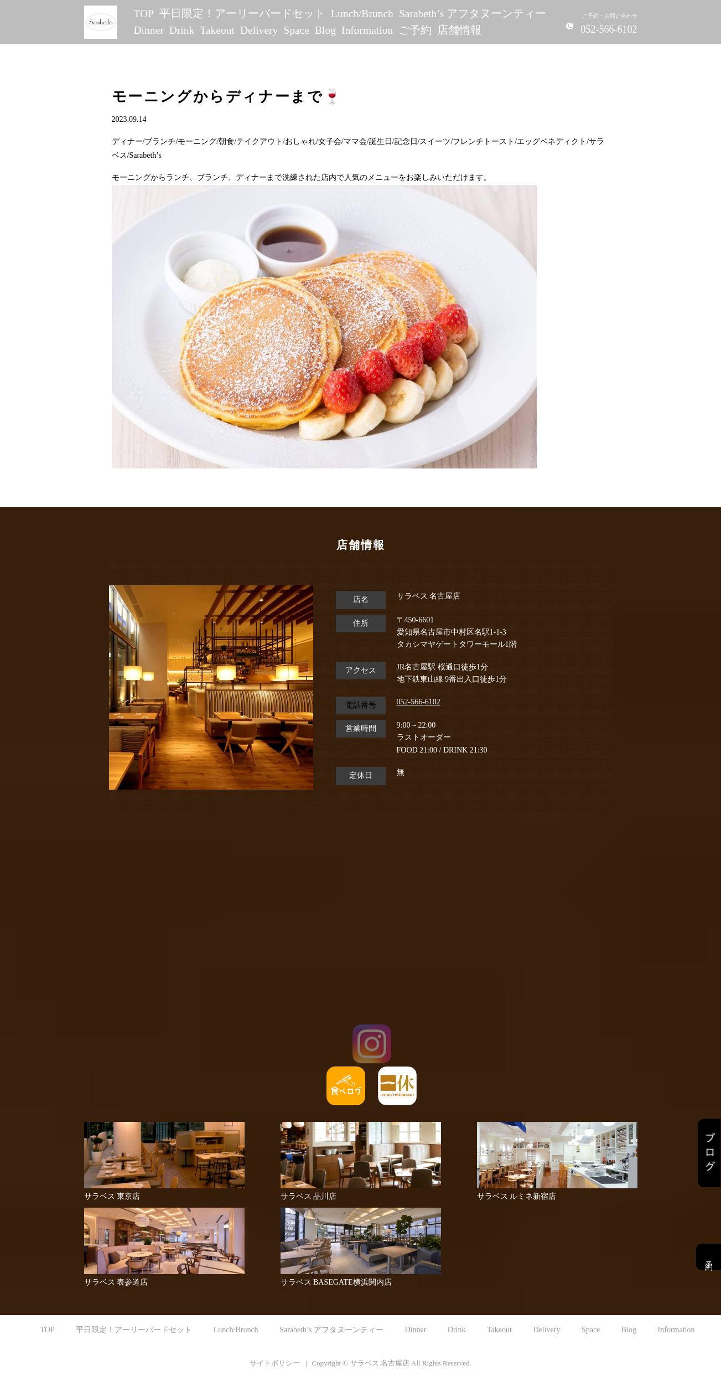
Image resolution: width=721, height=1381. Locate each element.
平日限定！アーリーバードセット (242, 13)
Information (367, 30)
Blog (325, 30)
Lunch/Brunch (362, 13)
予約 (708, 1257)
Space (296, 30)
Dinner (149, 30)
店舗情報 (459, 30)
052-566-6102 (418, 702)
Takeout (217, 30)
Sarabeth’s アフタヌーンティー (472, 13)
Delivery (259, 30)
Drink (182, 30)
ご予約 (415, 30)
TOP (144, 13)
